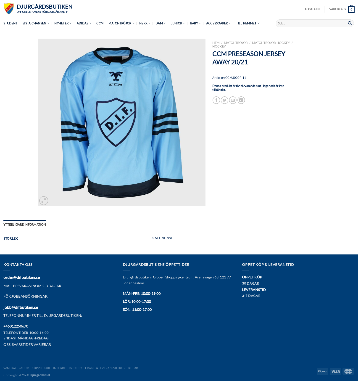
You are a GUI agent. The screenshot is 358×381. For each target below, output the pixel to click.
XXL (170, 238)
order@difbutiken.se (21, 277)
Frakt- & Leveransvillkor (105, 368)
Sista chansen (36, 23)
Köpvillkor (41, 368)
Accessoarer (218, 23)
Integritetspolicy (67, 368)
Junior (178, 23)
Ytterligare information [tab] (24, 224)
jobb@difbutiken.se (20, 307)
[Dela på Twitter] (224, 100)
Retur (133, 368)
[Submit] (350, 23)
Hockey (219, 46)
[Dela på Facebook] (216, 100)
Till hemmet (248, 23)
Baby (195, 23)
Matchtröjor (121, 23)
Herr (144, 23)
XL (164, 238)
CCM (99, 23)
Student (10, 23)
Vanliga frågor (16, 368)
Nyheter (62, 23)
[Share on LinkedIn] (241, 100)
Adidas (84, 23)
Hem (216, 43)
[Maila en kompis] (233, 100)
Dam (160, 23)
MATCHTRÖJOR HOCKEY (271, 43)
